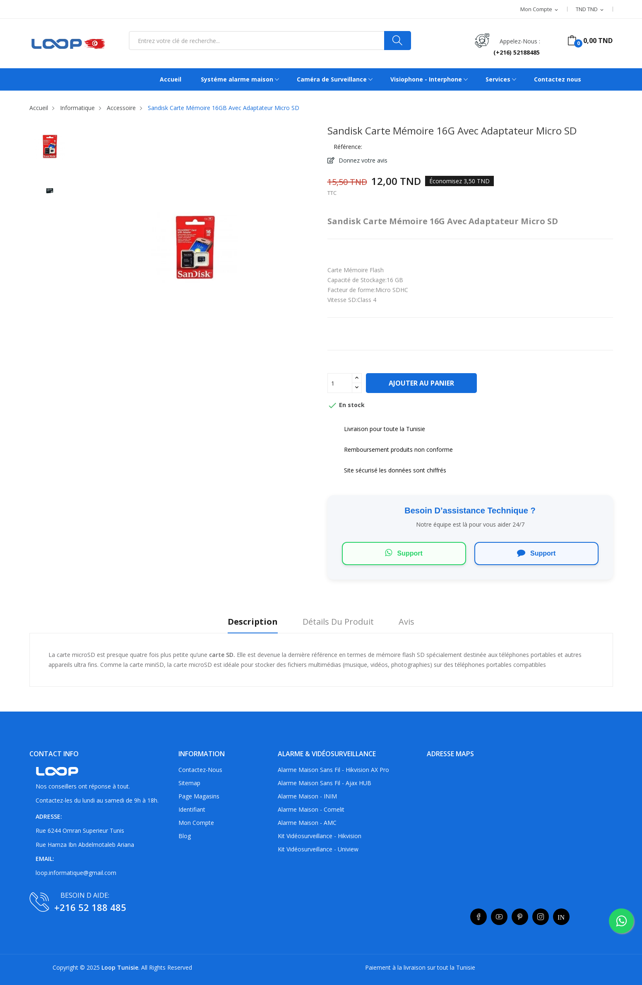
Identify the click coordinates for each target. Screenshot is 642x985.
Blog (184, 836)
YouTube (499, 916)
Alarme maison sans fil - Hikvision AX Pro (333, 770)
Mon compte (196, 823)
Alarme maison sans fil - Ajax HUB (324, 783)
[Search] (397, 40)
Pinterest (520, 916)
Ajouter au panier (421, 383)
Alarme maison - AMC (307, 823)
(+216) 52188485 (516, 52)
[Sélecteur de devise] (590, 9)
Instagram (540, 916)
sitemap (189, 783)
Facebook (478, 916)
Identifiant (191, 809)
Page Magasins (198, 796)
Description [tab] (253, 622)
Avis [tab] (406, 622)
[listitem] (49, 148)
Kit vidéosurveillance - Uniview (318, 849)
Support (404, 553)
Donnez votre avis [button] (362, 160)
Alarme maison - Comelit (311, 809)
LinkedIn (561, 916)
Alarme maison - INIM (307, 796)
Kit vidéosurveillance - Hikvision (319, 836)
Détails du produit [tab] (338, 622)
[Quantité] (339, 383)
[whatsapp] (621, 920)
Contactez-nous (200, 770)
